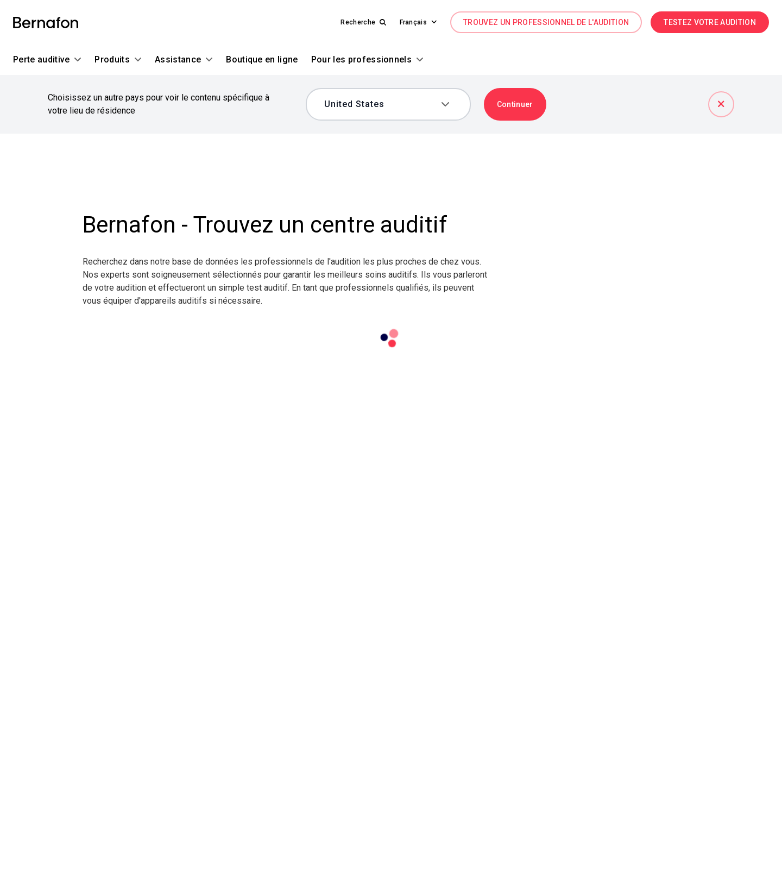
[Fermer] (721, 104)
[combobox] (380, 104)
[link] (45, 22)
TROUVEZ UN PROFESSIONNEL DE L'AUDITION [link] (546, 22)
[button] (413, 22)
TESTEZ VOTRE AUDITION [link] (710, 22)
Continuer (515, 104)
